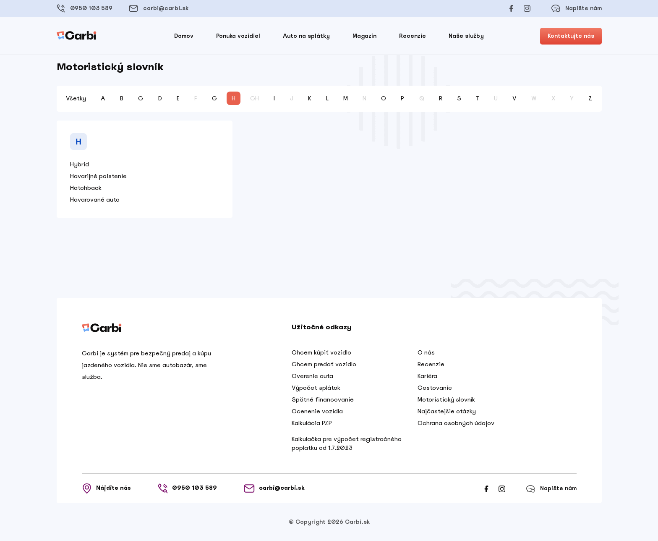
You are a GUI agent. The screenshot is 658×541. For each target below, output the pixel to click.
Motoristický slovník (446, 399)
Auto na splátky (306, 35)
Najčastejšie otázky (447, 411)
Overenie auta (312, 376)
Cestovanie (435, 387)
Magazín (364, 35)
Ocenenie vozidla (317, 411)
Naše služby (466, 35)
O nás (426, 352)
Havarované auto (95, 199)
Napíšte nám (576, 8)
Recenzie (412, 35)
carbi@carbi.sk (158, 8)
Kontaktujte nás (571, 35)
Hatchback (86, 188)
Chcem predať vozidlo (324, 364)
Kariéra (427, 376)
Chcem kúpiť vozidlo (321, 352)
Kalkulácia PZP (312, 423)
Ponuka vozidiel (238, 35)
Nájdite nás (106, 488)
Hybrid (79, 164)
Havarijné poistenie (98, 176)
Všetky (76, 98)
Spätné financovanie (323, 399)
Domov (183, 35)
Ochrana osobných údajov (456, 423)
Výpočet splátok (316, 387)
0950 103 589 (84, 8)
